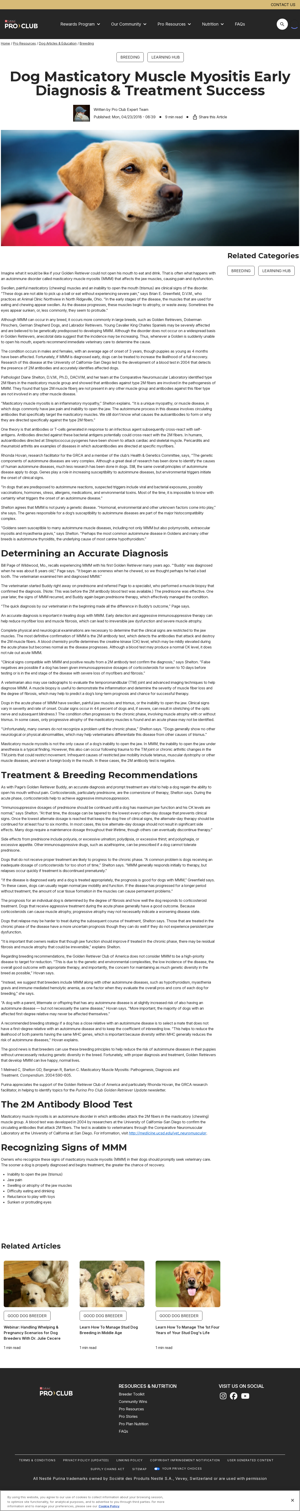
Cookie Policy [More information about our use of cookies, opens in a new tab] (109, 1506)
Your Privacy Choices (182, 1468)
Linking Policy (129, 1460)
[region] (150, 1500)
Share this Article (209, 117)
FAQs (240, 24)
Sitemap (139, 1469)
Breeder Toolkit (131, 1394)
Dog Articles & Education (58, 43)
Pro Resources (24, 43)
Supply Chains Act (108, 1469)
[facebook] (233, 1397)
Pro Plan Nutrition (133, 1424)
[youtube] (245, 1397)
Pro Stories (128, 1416)
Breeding (87, 43)
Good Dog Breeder (27, 1315)
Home (5, 43)
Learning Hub (165, 57)
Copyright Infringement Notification (185, 1460)
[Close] (292, 1500)
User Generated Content (250, 1460)
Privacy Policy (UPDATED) (86, 1460)
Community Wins (133, 1401)
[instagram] (223, 1397)
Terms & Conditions (37, 1460)
